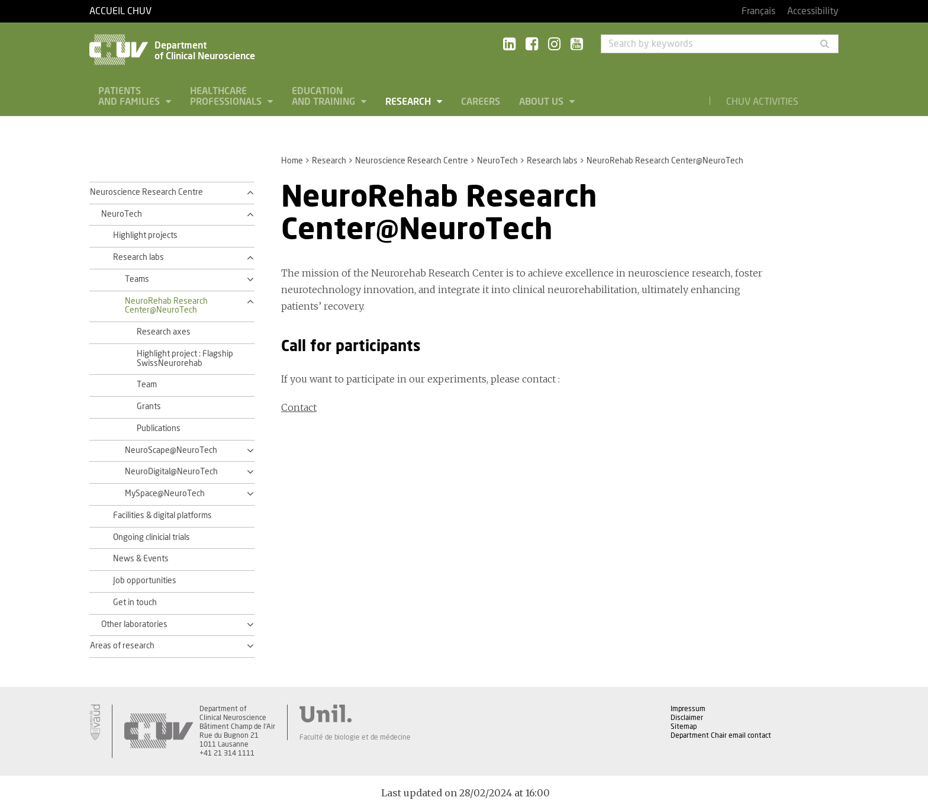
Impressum (688, 708)
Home (292, 161)
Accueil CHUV (120, 11)
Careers (480, 102)
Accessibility (813, 11)
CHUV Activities (762, 102)
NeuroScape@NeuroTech (171, 450)
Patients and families (130, 96)
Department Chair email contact (721, 735)
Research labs (552, 161)
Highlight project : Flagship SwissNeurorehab (185, 359)
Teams (137, 279)
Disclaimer (687, 717)
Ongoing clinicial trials (151, 537)
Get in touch (135, 603)
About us (542, 102)
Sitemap (684, 726)
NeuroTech (497, 161)
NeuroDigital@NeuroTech (171, 472)
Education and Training (324, 96)
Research (409, 102)
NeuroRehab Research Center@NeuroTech (166, 306)
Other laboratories (134, 625)
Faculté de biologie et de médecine (355, 737)
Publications (159, 429)
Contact (299, 407)
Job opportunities (144, 581)
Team (147, 385)
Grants (149, 407)
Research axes (164, 332)
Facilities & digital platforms (162, 516)
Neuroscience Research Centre (411, 161)
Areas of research (122, 646)
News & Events (141, 559)
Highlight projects (145, 236)
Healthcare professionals (227, 96)
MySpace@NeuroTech (165, 494)
